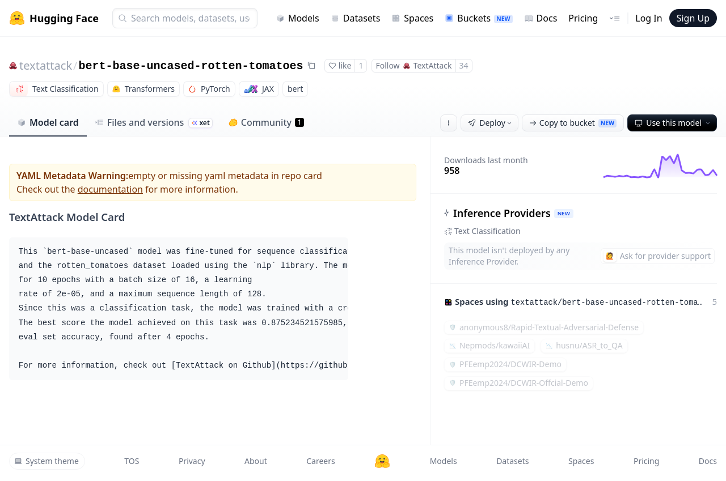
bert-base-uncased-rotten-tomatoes (191, 66)
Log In (648, 18)
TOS (131, 461)
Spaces (412, 18)
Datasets (356, 18)
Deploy (490, 122)
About (255, 461)
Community (266, 122)
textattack (45, 65)
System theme (46, 461)
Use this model (673, 122)
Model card (48, 122)
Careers (320, 461)
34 (463, 65)
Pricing (583, 18)
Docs (541, 18)
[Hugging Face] (382, 461)
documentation (110, 189)
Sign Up (693, 18)
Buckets (478, 18)
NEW (564, 213)
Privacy (192, 461)
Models (297, 18)
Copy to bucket (573, 122)
